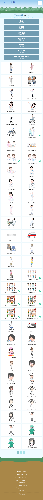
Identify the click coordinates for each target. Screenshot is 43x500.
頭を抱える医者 (31, 365)
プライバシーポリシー (21, 488)
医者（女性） (31, 249)
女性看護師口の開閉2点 (13, 158)
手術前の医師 (31, 430)
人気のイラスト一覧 (21, 474)
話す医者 (31, 223)
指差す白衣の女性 (31, 106)
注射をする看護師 (34, 132)
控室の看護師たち (31, 145)
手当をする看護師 (11, 145)
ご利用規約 (21, 483)
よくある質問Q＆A (21, 485)
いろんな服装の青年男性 (33, 301)
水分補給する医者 (11, 339)
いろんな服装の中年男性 (12, 313)
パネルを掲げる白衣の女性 (11, 119)
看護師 (11, 365)
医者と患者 (31, 81)
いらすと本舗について (21, 477)
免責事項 (21, 491)
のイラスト (21, 21)
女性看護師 (31, 68)
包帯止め (11, 236)
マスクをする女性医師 (32, 443)
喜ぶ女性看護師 (11, 184)
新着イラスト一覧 (21, 471)
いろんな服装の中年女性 (12, 288)
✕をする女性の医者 (11, 417)
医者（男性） (11, 262)
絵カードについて (21, 480)
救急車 (31, 236)
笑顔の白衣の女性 (11, 106)
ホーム (2, 10)
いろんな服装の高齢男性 (33, 313)
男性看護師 (31, 171)
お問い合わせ (21, 494)
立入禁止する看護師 (11, 352)
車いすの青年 (31, 119)
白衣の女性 (11, 94)
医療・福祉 (11, 10)
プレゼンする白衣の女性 (32, 94)
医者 (31, 352)
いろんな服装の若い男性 (12, 301)
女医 (11, 68)
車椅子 (11, 132)
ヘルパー (31, 262)
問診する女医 (11, 326)
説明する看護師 (31, 197)
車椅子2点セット (11, 249)
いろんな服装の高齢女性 (33, 275)
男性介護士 (11, 81)
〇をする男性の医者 (32, 391)
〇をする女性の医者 (32, 404)
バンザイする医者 (31, 417)
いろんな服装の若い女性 (33, 288)
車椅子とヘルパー (11, 275)
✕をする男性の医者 (11, 404)
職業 (6, 10)
